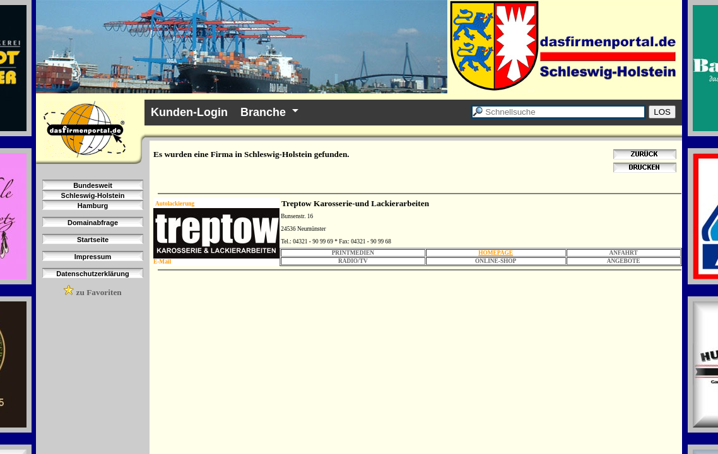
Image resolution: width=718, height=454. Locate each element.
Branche (263, 112)
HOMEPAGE (495, 253)
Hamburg (93, 205)
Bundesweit (92, 185)
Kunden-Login (189, 112)
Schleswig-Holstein (93, 195)
